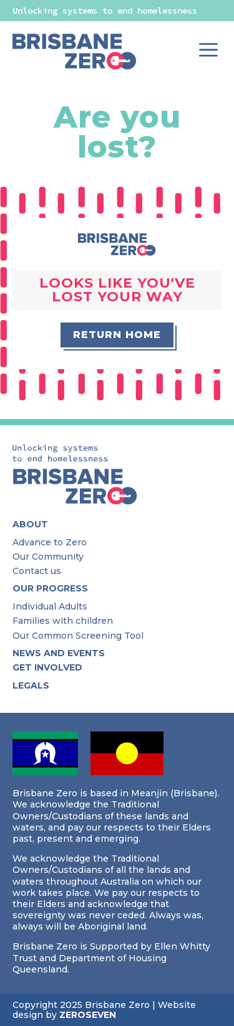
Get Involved (47, 667)
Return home (117, 335)
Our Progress (50, 588)
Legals (30, 685)
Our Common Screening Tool (78, 635)
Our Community (48, 556)
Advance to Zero (49, 542)
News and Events (58, 653)
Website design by (104, 1009)
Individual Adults (49, 606)
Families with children (62, 620)
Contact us (36, 571)
